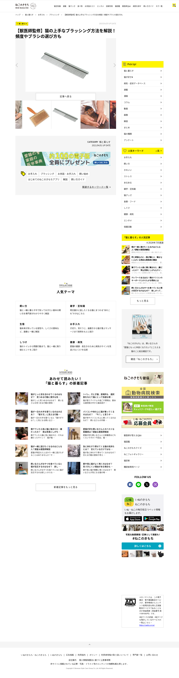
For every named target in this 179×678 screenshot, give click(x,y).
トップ (17, 14)
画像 (126, 114)
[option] (65, 65)
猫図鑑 (117, 6)
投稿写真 (109, 6)
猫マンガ (72, 6)
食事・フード (130, 201)
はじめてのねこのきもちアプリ (43, 179)
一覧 (157, 150)
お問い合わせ (152, 655)
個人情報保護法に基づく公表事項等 (94, 660)
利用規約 (82, 655)
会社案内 (72, 660)
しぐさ (127, 207)
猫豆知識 (57, 6)
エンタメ (100, 6)
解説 (65, 179)
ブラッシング (54, 14)
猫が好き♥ (128, 77)
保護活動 (128, 226)
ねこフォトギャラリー (133, 454)
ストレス (128, 176)
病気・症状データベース (134, 83)
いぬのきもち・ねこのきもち (33, 655)
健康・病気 (129, 214)
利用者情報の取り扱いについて (115, 655)
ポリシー (93, 655)
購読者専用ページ (132, 466)
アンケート (129, 140)
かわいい (128, 169)
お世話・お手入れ (67, 173)
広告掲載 (70, 655)
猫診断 (127, 460)
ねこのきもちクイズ (133, 447)
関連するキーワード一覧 (95, 187)
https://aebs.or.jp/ (147, 625)
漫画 (126, 95)
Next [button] (115, 64)
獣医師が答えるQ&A (132, 435)
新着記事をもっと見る (66, 487)
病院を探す (137, 6)
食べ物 (80, 6)
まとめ (127, 127)
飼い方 (127, 163)
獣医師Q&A (126, 6)
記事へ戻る (66, 96)
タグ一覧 (159, 6)
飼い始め (83, 173)
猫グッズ (128, 195)
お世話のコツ (90, 6)
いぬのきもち (56, 655)
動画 (126, 108)
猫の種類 (128, 133)
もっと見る (143, 300)
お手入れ (41, 14)
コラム (127, 102)
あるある (128, 182)
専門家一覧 (137, 655)
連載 (64, 6)
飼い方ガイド (148, 6)
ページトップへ (89, 645)
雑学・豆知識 (130, 188)
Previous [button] (16, 64)
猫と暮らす (29, 14)
